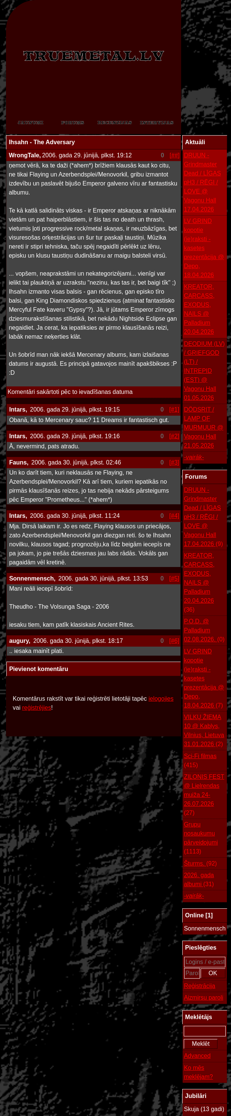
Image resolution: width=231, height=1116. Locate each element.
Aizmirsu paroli (203, 997)
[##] (175, 155)
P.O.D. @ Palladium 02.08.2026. (204, 631)
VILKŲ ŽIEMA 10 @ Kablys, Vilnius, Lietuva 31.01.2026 (204, 731)
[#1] (174, 409)
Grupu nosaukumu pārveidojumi (201, 838)
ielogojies (161, 698)
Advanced (197, 1056)
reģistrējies (36, 707)
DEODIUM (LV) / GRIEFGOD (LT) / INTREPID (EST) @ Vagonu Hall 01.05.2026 (204, 371)
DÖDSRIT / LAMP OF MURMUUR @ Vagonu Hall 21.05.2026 (203, 427)
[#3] (174, 462)
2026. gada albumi (199, 880)
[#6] (174, 641)
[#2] (174, 436)
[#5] (174, 578)
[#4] (174, 516)
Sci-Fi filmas (200, 761)
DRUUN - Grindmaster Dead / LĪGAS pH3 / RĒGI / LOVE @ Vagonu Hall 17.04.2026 (202, 182)
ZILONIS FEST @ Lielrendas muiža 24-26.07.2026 (204, 795)
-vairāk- (194, 457)
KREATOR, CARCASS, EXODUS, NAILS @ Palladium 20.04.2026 (199, 309)
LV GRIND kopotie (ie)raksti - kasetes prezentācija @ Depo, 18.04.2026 (204, 248)
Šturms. (200, 863)
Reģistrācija (199, 986)
